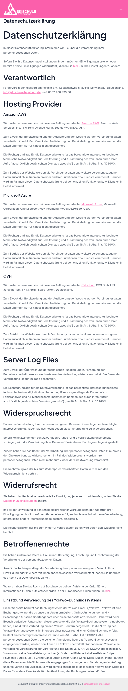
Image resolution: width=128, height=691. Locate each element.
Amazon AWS (90, 123)
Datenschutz (90, 683)
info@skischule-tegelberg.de (21, 92)
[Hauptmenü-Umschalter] (121, 9)
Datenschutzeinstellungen (20, 500)
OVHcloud (88, 285)
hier (75, 66)
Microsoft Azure (92, 204)
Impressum (104, 683)
